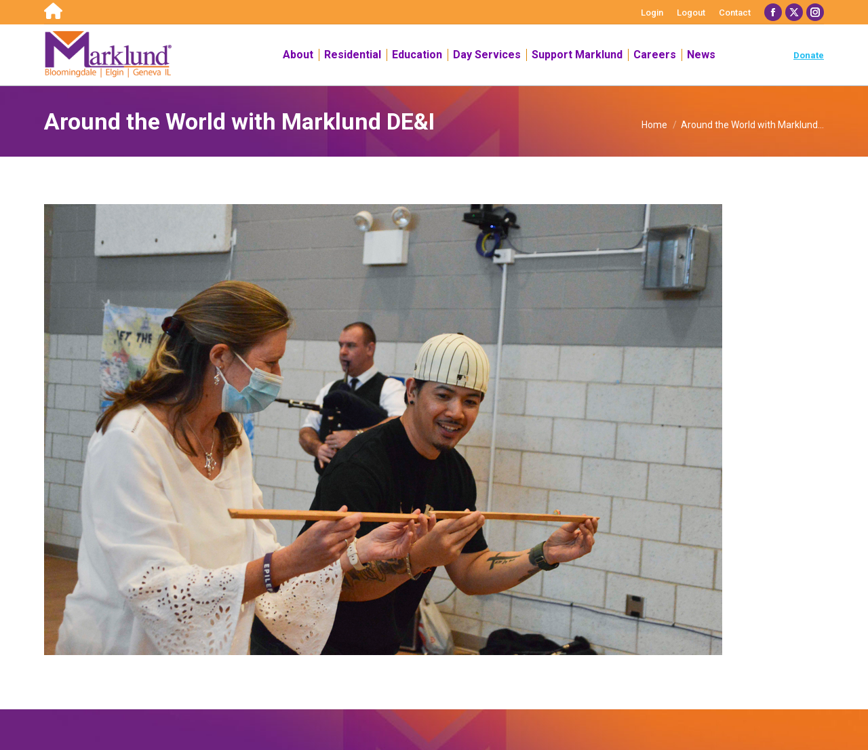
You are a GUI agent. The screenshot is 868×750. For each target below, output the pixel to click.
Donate (808, 55)
